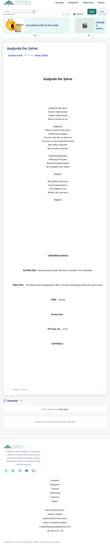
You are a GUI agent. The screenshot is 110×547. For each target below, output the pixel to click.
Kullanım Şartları (55, 514)
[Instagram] (12, 470)
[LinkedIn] (33, 470)
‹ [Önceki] (63, 14)
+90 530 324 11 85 (55, 531)
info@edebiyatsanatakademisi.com (55, 527)
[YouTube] (26, 470)
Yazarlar (55, 489)
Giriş (102, 11)
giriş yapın (63, 409)
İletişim (101, 2)
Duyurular (55, 497)
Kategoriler (73, 2)
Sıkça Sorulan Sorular (55, 510)
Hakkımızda (88, 2)
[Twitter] (19, 470)
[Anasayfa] (17, 2)
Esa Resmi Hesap (15, 55)
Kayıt (92, 11)
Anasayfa (59, 2)
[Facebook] (6, 470)
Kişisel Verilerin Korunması (55, 518)
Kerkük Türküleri (41, 55)
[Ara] (34, 11)
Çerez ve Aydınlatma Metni (55, 522)
